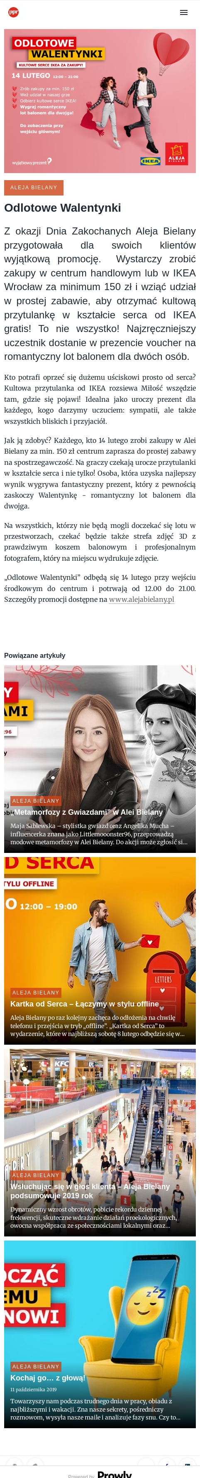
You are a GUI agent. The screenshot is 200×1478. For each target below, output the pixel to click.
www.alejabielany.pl (141, 599)
